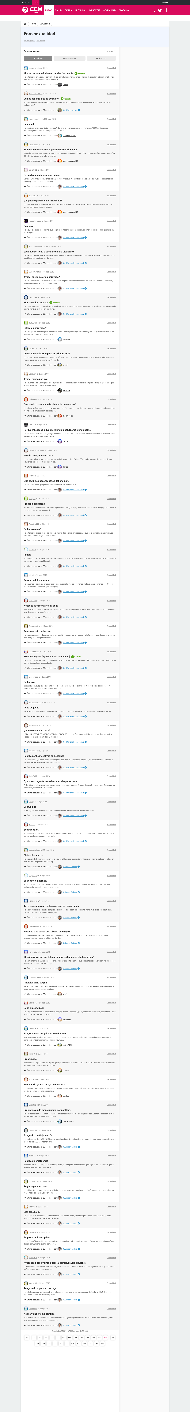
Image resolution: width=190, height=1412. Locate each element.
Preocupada (30, 1059)
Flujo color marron (33, 855)
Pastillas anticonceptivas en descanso (44, 756)
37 (40, 1338)
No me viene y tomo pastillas (39, 1313)
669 (69, 1338)
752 (55, 1344)
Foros (48, 10)
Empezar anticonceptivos (37, 1237)
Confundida (30, 806)
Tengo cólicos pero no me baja (40, 1288)
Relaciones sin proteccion (37, 631)
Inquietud (29, 124)
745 (87, 1338)
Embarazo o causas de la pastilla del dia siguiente (50, 149)
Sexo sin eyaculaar (34, 1008)
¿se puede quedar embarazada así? (43, 200)
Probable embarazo (34, 503)
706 (75, 1338)
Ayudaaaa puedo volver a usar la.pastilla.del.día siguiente (55, 1262)
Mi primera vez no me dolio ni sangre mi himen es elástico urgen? (59, 957)
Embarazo (29, 682)
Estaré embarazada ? (35, 328)
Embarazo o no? (32, 529)
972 (90, 1344)
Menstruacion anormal (36, 302)
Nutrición (80, 10)
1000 (102, 1344)
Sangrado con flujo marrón (38, 1135)
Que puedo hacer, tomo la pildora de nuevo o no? (50, 404)
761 (60, 1344)
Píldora (27, 554)
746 (93, 1338)
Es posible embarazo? (35, 880)
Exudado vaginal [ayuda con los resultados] (47, 656)
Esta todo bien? (32, 1212)
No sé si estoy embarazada (38, 455)
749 (37, 1344)
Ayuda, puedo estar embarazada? (42, 277)
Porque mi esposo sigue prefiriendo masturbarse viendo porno (57, 430)
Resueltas (101, 58)
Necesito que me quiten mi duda (41, 605)
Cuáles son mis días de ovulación (41, 98)
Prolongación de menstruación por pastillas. (47, 1110)
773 (66, 1344)
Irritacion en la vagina (35, 982)
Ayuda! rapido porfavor (36, 379)
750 (43, 1344)
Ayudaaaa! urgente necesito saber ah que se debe (50, 781)
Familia (68, 10)
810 (72, 1344)
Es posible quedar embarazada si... (42, 175)
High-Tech (26, 2)
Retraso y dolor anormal (36, 580)
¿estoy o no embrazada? (37, 730)
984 (96, 1344)
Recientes (38, 58)
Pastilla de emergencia (36, 1161)
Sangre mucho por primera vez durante (45, 1033)
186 (52, 1338)
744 (81, 1338)
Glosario (124, 10)
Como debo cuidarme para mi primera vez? (47, 353)
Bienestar (94, 10)
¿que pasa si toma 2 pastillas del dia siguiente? (49, 251)
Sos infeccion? (31, 829)
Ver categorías (29, 41)
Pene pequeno (31, 707)
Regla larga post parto (35, 1186)
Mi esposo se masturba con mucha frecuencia (48, 73)
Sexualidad (109, 10)
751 (49, 1344)
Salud (35, 2)
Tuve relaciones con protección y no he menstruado (51, 906)
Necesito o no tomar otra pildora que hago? (47, 931)
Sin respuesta (69, 58)
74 (46, 1338)
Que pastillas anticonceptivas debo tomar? (46, 481)
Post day (28, 226)
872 (78, 1344)
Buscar (111, 51)
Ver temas (41, 41)
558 (63, 1338)
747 (99, 1338)
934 (84, 1344)
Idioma (165, 2)
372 (58, 1338)
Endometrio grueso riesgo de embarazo (45, 1084)
